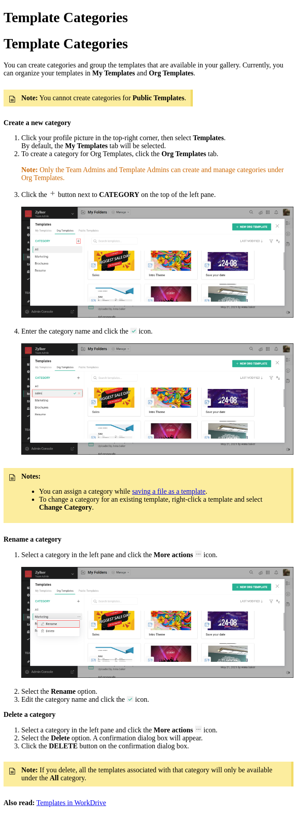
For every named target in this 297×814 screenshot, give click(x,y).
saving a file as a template (169, 491)
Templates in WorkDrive (71, 802)
